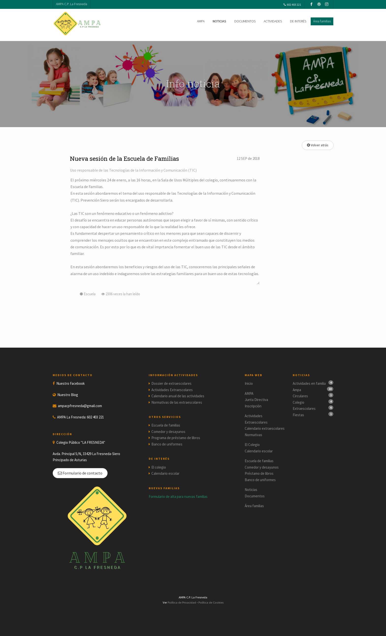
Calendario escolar (165, 473)
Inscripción (253, 406)
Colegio (298, 402)
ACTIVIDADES (273, 21)
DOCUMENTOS (245, 21)
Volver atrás (317, 145)
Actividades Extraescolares (172, 389)
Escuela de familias (165, 425)
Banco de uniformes (166, 444)
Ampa (297, 389)
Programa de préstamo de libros (175, 437)
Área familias (254, 505)
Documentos (255, 496)
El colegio (158, 467)
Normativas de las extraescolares (176, 402)
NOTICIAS (219, 21)
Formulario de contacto (80, 473)
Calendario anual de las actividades (177, 396)
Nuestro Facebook (70, 383)
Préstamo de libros (259, 473)
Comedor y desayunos (168, 431)
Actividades (253, 416)
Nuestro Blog (67, 394)
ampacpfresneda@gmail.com (80, 405)
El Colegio (252, 444)
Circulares (300, 396)
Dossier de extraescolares (171, 383)
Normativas (253, 434)
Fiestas (298, 415)
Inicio (249, 383)
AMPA (201, 21)
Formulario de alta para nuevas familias (178, 496)
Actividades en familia (309, 383)
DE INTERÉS (298, 21)
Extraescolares (256, 422)
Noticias (251, 489)
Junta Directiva (256, 399)
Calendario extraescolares (265, 428)
